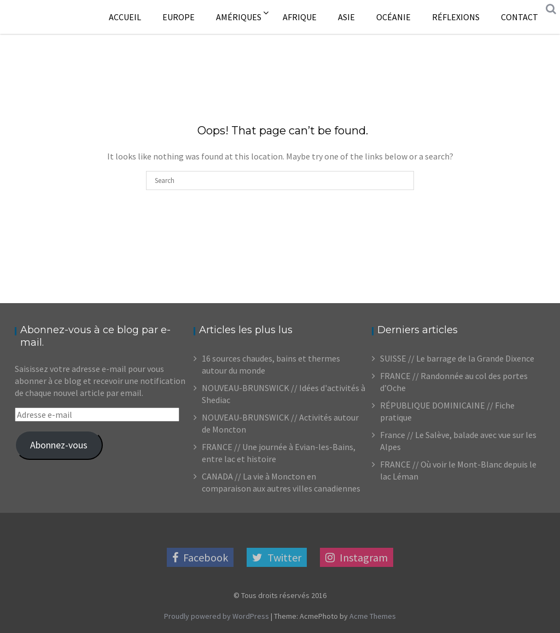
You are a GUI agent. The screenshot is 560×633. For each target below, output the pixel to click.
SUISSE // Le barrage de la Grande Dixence (457, 358)
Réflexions (456, 16)
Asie (346, 16)
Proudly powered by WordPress (216, 616)
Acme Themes (372, 616)
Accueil (125, 16)
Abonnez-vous (59, 445)
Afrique (300, 16)
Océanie (393, 16)
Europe (178, 16)
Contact (519, 16)
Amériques (238, 16)
